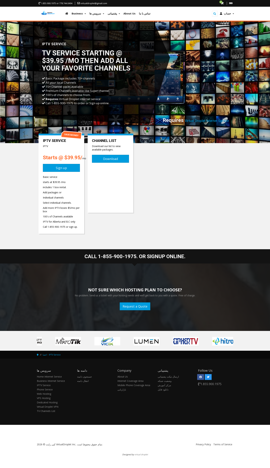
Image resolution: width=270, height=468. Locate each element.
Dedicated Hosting (47, 402)
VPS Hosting (43, 398)
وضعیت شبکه (165, 381)
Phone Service (45, 389)
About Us (122, 376)
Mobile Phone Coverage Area (133, 385)
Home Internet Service (49, 376)
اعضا (45, 354)
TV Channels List (46, 411)
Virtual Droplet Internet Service (207, 121)
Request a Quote (135, 306)
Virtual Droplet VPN (47, 406)
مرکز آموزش (164, 385)
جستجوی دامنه (84, 376)
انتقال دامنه (83, 381)
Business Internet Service (51, 381)
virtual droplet (141, 454)
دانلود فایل (163, 389)
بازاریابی (121, 389)
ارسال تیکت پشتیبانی (168, 376)
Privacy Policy (203, 444)
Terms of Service (222, 444)
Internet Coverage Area (130, 381)
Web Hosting (44, 393)
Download (110, 159)
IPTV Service (55, 354)
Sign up (61, 168)
